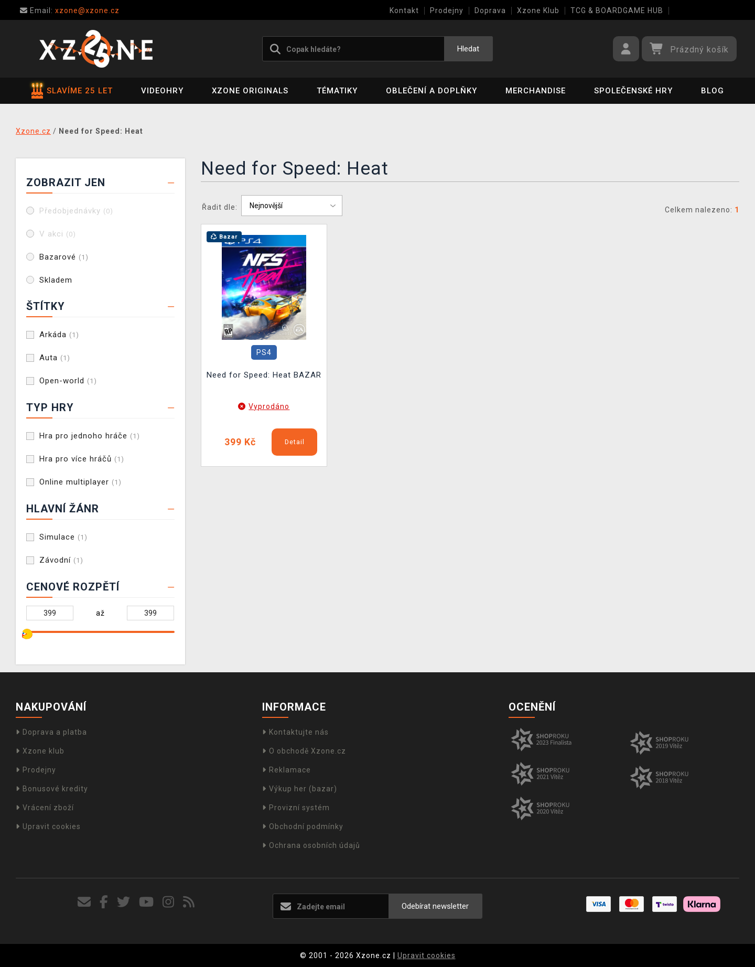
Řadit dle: (220, 207)
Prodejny (446, 10)
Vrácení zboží (45, 807)
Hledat (468, 48)
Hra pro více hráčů (81, 459)
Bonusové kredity (52, 789)
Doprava (490, 10)
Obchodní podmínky (302, 826)
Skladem (55, 280)
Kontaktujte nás (295, 732)
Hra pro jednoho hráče (89, 435)
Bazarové (64, 257)
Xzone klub (40, 751)
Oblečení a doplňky (431, 90)
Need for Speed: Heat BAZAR (264, 375)
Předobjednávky (76, 211)
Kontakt (404, 10)
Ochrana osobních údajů (311, 845)
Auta (54, 357)
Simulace (63, 537)
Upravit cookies (48, 826)
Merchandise (535, 90)
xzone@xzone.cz (70, 10)
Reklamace (286, 770)
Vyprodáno (269, 406)
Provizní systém (296, 807)
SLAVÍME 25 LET (72, 91)
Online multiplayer (80, 482)
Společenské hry (633, 90)
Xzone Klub (538, 10)
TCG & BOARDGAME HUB (616, 10)
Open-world (68, 380)
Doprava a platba (51, 732)
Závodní (61, 560)
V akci (57, 234)
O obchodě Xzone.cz (304, 751)
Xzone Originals (250, 90)
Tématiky (337, 90)
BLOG (712, 90)
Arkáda (59, 334)
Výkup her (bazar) (299, 789)
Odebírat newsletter (435, 906)
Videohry (162, 90)
